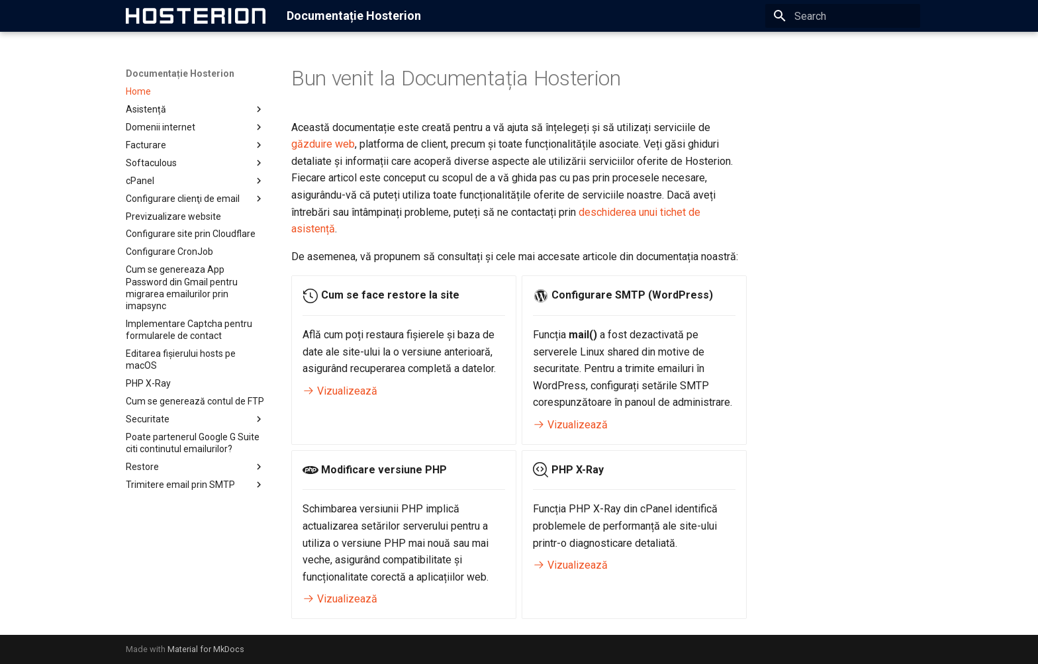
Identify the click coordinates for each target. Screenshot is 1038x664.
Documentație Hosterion (180, 73)
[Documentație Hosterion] (195, 16)
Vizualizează (340, 391)
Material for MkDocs (205, 649)
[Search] (842, 16)
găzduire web (323, 144)
